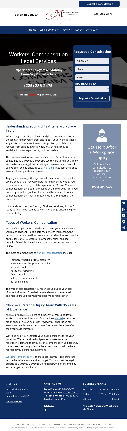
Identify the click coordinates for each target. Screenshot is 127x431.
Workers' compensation (19, 356)
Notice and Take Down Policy (79, 424)
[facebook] (45, 410)
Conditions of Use (59, 424)
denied (59, 318)
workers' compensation (50, 252)
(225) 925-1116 (57, 398)
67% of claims (48, 167)
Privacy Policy (20, 424)
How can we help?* (85, 83)
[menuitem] (32, 29)
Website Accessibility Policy (102, 424)
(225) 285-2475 (102, 14)
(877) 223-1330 (70, 395)
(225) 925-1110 (71, 392)
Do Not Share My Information (39, 424)
